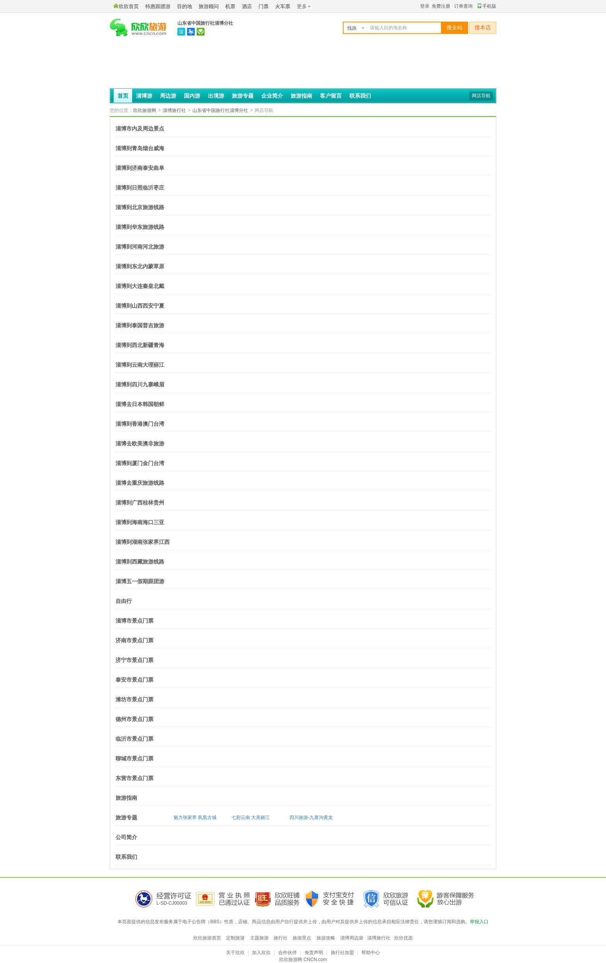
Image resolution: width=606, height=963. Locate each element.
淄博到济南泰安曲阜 (140, 168)
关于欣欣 (235, 952)
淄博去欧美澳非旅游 (140, 443)
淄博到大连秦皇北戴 (140, 286)
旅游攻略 (326, 938)
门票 (264, 6)
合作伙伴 (287, 952)
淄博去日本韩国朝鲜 (140, 404)
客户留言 (331, 96)
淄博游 (144, 96)
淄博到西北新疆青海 (140, 345)
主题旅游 (259, 938)
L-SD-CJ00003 (172, 903)
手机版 (487, 6)
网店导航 (481, 95)
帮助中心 (370, 952)
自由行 (124, 601)
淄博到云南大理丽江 (140, 365)
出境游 (216, 96)
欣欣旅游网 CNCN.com (303, 959)
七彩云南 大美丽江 (251, 817)
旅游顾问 (209, 6)
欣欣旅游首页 (207, 938)
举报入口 (479, 921)
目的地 (184, 6)
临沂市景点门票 (134, 739)
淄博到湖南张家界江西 (143, 542)
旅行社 (281, 938)
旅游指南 (301, 96)
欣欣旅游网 (144, 110)
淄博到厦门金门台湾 (140, 463)
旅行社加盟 (342, 952)
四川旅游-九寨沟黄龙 (311, 817)
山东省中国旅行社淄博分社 (205, 23)
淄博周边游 (351, 938)
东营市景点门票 (134, 778)
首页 (122, 96)
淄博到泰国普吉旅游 (140, 325)
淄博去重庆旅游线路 (140, 483)
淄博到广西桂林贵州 (140, 502)
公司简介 (126, 837)
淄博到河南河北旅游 (140, 247)
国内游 (192, 96)
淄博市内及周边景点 (140, 128)
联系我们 (360, 96)
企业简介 (272, 96)
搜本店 (483, 27)
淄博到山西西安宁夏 (140, 306)
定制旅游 (235, 938)
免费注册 (441, 6)
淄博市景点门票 (134, 621)
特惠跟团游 (157, 6)
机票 (230, 6)
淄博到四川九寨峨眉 (140, 384)
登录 (424, 6)
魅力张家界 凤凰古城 (195, 817)
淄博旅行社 (174, 110)
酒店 (247, 6)
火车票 (282, 6)
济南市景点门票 (134, 640)
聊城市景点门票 (134, 758)
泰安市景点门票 (134, 680)
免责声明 (314, 952)
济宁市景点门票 (134, 660)
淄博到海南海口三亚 (140, 522)
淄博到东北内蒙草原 (140, 266)
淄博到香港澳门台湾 (140, 424)
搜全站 (454, 27)
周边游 (168, 96)
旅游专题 (243, 96)
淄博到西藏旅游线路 (140, 562)
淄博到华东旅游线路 (140, 227)
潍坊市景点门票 (134, 699)
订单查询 (463, 6)
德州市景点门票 (134, 719)
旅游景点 (302, 938)
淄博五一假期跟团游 (140, 581)
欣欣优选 (403, 938)
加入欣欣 (261, 952)
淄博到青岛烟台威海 (140, 148)
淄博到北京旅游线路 (140, 207)
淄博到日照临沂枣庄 (140, 187)
